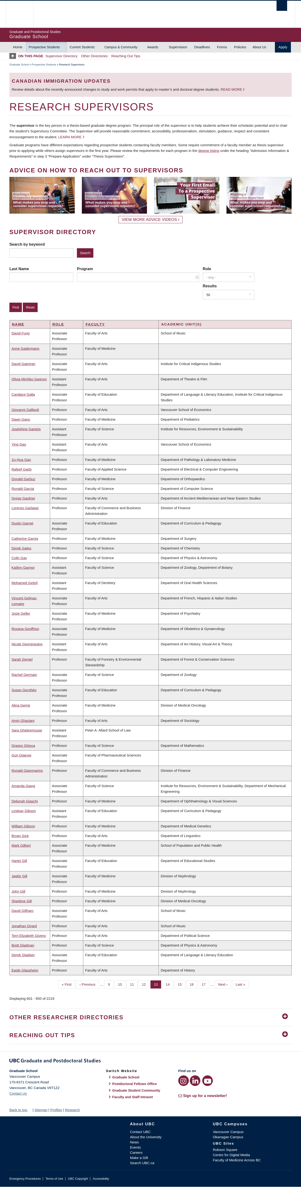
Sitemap (40, 1110)
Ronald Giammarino (27, 770)
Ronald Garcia (23, 489)
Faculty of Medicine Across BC (237, 1160)
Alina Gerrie (21, 705)
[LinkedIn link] (195, 1080)
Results (210, 286)
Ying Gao (19, 444)
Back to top (20, 1110)
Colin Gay (19, 558)
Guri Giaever (22, 755)
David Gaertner (24, 364)
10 (122, 984)
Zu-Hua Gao (21, 460)
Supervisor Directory (62, 56)
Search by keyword (27, 244)
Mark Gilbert (21, 845)
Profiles (56, 1110)
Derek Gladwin (23, 955)
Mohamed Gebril (25, 583)
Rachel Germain (24, 675)
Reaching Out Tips (125, 56)
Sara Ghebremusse (27, 730)
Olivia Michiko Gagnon (29, 379)
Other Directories (94, 56)
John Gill (18, 891)
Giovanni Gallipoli (25, 410)
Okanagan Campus (228, 1137)
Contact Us (18, 1093)
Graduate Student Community (136, 1090)
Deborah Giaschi (25, 801)
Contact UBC (140, 1132)
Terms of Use (54, 1178)
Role (207, 269)
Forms (222, 47)
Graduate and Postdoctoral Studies (150, 1061)
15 (181, 984)
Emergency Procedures (25, 1178)
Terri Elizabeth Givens (29, 936)
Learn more (70, 137)
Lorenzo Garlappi (25, 508)
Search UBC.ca (142, 1163)
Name (18, 324)
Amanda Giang (23, 786)
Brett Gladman (23, 945)
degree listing (208, 151)
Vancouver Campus (228, 1132)
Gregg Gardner (23, 498)
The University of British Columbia (19, 14)
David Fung (21, 333)
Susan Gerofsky (24, 690)
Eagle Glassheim (25, 970)
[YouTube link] (207, 1080)
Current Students (82, 47)
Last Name (19, 269)
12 (145, 984)
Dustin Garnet (22, 523)
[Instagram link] (183, 1080)
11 (133, 984)
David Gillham (22, 911)
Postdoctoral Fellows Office (134, 1084)
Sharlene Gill (22, 901)
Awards (152, 47)
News (134, 1142)
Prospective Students (44, 47)
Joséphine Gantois (26, 429)
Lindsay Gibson (24, 811)
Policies (240, 47)
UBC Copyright (78, 1178)
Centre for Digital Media (231, 1155)
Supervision (178, 47)
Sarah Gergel (22, 659)
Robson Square (225, 1150)
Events (135, 1147)
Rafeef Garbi (22, 469)
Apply (282, 47)
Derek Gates (21, 548)
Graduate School (19, 64)
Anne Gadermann (25, 348)
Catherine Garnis (25, 539)
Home (17, 47)
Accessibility (101, 1178)
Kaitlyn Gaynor (23, 567)
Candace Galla (23, 394)
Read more (232, 89)
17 (205, 984)
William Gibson (23, 826)
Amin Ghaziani (23, 721)
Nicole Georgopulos (27, 644)
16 (193, 984)
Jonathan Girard (24, 926)
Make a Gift (139, 1158)
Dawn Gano (21, 419)
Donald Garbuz (23, 479)
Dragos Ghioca (23, 746)
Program (85, 269)
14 (169, 984)
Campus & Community (120, 47)
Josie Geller (21, 613)
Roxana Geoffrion (25, 629)
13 (157, 984)
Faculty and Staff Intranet (132, 1097)
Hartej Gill (19, 861)
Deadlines (202, 47)
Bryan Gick (20, 836)
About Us (259, 47)
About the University (146, 1137)
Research (72, 1110)
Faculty (95, 324)
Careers (136, 1152)
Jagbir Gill (19, 876)
